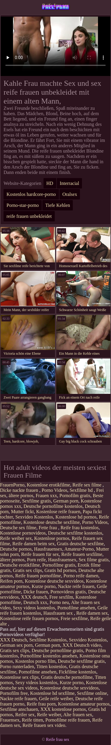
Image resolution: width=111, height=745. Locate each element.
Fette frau (48, 527)
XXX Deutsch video (81, 645)
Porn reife (36, 559)
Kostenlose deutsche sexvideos (54, 581)
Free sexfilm (61, 597)
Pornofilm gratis (74, 495)
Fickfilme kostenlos (77, 671)
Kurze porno (43, 586)
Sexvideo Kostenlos (34, 516)
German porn (65, 500)
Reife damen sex (92, 613)
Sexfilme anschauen (19, 709)
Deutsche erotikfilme (20, 565)
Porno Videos (54, 490)
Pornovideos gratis (68, 591)
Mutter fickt (22, 511)
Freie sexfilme (74, 618)
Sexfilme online (92, 693)
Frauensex (10, 719)
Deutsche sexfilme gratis (81, 661)
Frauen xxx (46, 495)
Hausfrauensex (48, 548)
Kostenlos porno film (35, 661)
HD (49, 183)
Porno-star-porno (23, 205)
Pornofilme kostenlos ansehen (48, 655)
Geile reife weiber (56, 698)
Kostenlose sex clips (19, 677)
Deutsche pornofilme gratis (57, 650)
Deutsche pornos (16, 548)
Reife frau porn (41, 703)
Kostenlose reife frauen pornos (29, 618)
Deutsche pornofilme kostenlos (53, 506)
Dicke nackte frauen (19, 490)
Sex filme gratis (94, 559)
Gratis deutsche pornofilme (67, 677)
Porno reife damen (80, 575)
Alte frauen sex (77, 714)
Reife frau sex (55, 5)
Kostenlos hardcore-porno (31, 194)
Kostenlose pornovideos (23, 532)
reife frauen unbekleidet (29, 216)
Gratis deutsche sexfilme (80, 543)
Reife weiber (49, 714)
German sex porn (16, 645)
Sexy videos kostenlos (34, 607)
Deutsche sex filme (18, 527)
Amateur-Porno (79, 548)
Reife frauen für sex (40, 554)
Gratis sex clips (27, 570)
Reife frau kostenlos (79, 527)
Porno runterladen (17, 666)
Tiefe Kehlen (57, 205)
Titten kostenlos (51, 666)
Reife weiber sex (16, 538)
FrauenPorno (12, 484)
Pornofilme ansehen (76, 607)
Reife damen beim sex (33, 543)
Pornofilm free (14, 693)
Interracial (69, 183)
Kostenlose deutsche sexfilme (51, 522)
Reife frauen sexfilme (81, 554)
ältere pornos (21, 495)
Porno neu (59, 602)
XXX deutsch (34, 597)
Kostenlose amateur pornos (84, 703)
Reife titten (32, 719)
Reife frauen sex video (43, 725)
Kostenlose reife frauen (58, 511)
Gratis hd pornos (60, 570)
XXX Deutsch (13, 639)
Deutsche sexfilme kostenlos (75, 532)
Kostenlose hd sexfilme (52, 693)
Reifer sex (25, 714)
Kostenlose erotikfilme (48, 484)
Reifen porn (11, 581)
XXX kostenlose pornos (63, 709)
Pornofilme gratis (58, 565)
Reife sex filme (88, 484)
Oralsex (69, 194)
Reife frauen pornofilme (38, 575)
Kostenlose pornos (52, 538)
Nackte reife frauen (76, 586)
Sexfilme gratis (36, 500)
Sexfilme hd (82, 490)
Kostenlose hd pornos (75, 516)
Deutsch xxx (35, 602)
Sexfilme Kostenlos (48, 639)
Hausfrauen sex (59, 613)
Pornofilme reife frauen (67, 719)
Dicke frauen (35, 591)
